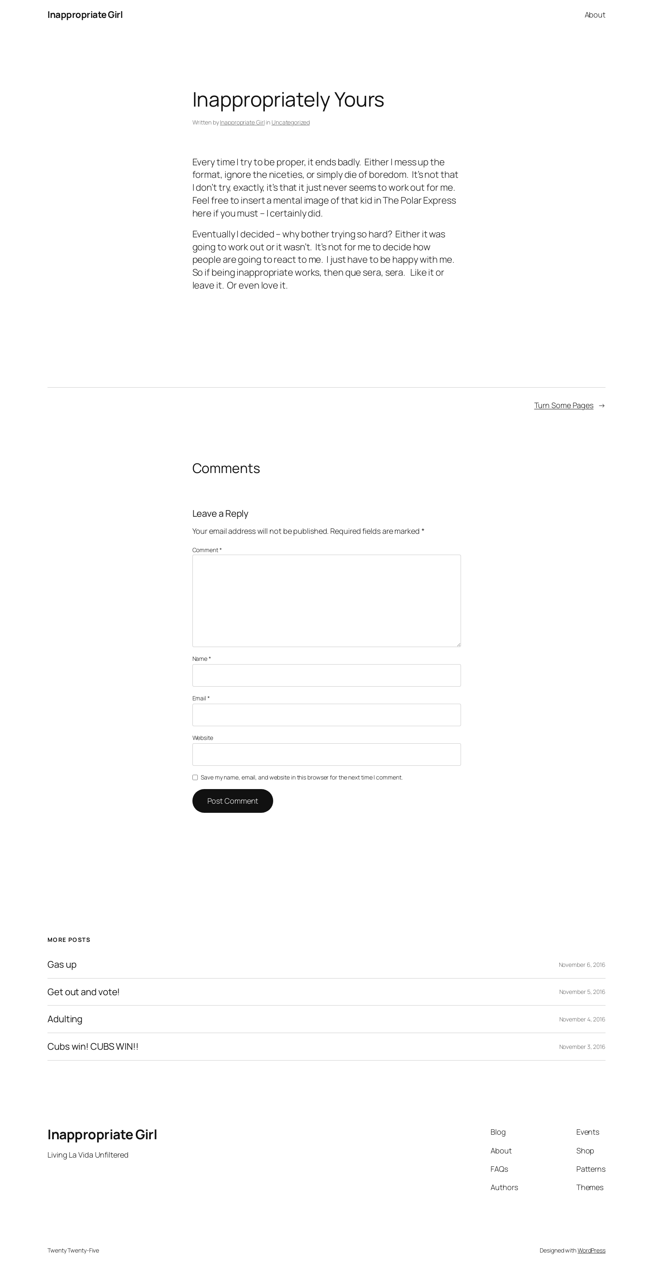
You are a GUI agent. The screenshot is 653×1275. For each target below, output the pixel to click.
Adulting (64, 1019)
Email (201, 698)
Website (202, 738)
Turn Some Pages (564, 405)
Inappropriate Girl (84, 14)
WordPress (592, 1250)
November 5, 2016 (582, 992)
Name (201, 658)
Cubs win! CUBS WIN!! (93, 1046)
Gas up (61, 964)
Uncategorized (291, 122)
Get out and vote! (83, 992)
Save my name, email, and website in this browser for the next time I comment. (301, 777)
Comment (207, 550)
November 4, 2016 (582, 1019)
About (595, 15)
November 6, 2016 (582, 965)
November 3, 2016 (582, 1047)
